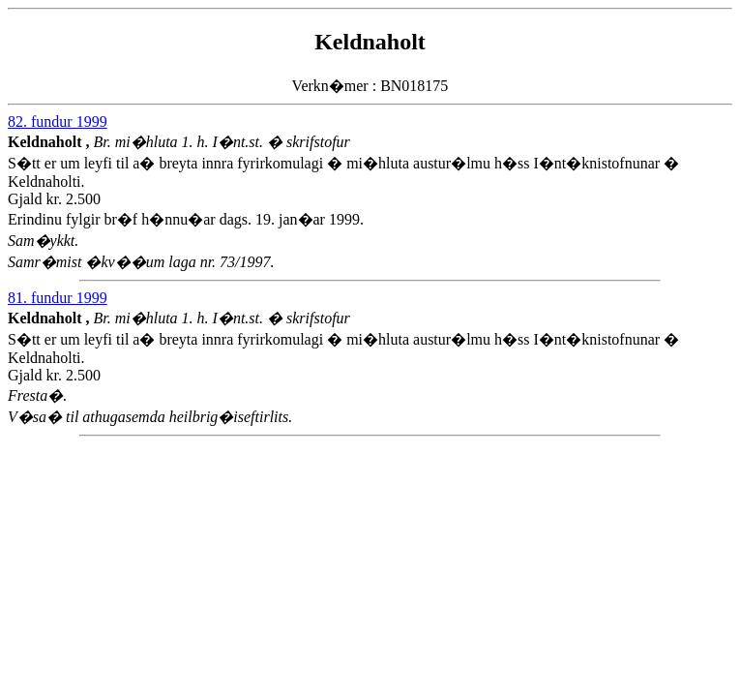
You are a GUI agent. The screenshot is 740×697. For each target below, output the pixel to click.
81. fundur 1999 (57, 297)
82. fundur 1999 (57, 121)
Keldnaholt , (50, 142)
